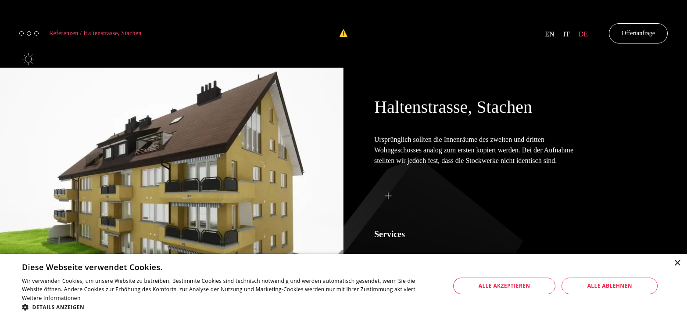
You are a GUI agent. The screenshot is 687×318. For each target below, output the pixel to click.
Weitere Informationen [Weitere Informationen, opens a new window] (51, 298)
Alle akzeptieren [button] (504, 285)
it (566, 34)
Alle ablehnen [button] (609, 285)
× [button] (677, 263)
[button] (229, 307)
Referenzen (65, 33)
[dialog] (343, 286)
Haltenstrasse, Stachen (113, 33)
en (549, 34)
